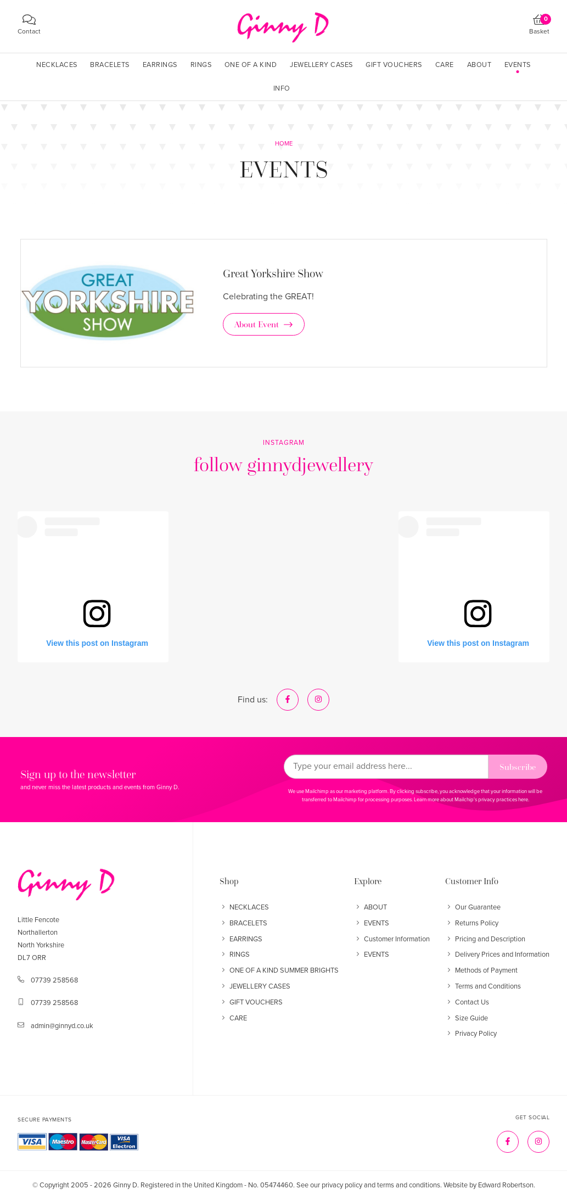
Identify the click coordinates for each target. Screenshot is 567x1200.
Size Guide (466, 1018)
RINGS (235, 954)
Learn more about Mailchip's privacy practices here (471, 799)
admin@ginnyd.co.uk (62, 1026)
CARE (233, 1018)
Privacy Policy (471, 1033)
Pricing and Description (485, 939)
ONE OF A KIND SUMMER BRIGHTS (279, 970)
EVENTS (371, 923)
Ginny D (125, 1185)
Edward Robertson (506, 1185)
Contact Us (467, 1002)
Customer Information (392, 939)
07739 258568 (54, 980)
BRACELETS (243, 923)
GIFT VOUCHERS (251, 1002)
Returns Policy (471, 923)
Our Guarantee (473, 907)
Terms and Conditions (483, 986)
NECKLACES (244, 907)
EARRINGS (241, 939)
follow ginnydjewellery (283, 464)
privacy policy (342, 1185)
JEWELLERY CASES (255, 986)
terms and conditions (408, 1185)
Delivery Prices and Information (497, 954)
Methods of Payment (481, 970)
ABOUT (370, 907)
